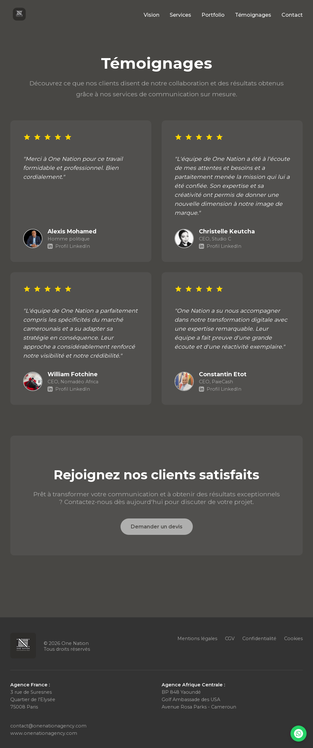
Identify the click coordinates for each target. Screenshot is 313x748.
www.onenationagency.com (43, 733)
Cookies (293, 638)
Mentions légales (197, 638)
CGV (230, 638)
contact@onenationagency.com (48, 726)
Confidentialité (259, 638)
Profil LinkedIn (69, 246)
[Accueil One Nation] (19, 14)
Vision (151, 15)
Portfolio (213, 15)
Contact (292, 15)
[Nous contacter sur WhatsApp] (299, 734)
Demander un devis (157, 527)
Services (180, 15)
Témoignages (253, 15)
